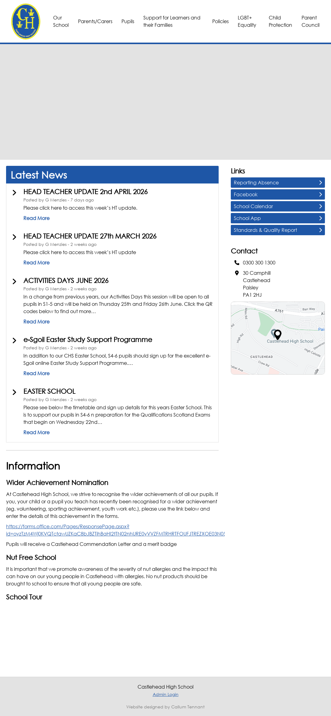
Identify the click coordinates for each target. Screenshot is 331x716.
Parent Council (310, 21)
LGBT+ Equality (247, 21)
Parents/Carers (95, 21)
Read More (36, 218)
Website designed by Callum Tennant (165, 707)
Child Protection (280, 21)
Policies (220, 21)
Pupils (127, 21)
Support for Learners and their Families (171, 21)
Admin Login (166, 694)
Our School (61, 21)
